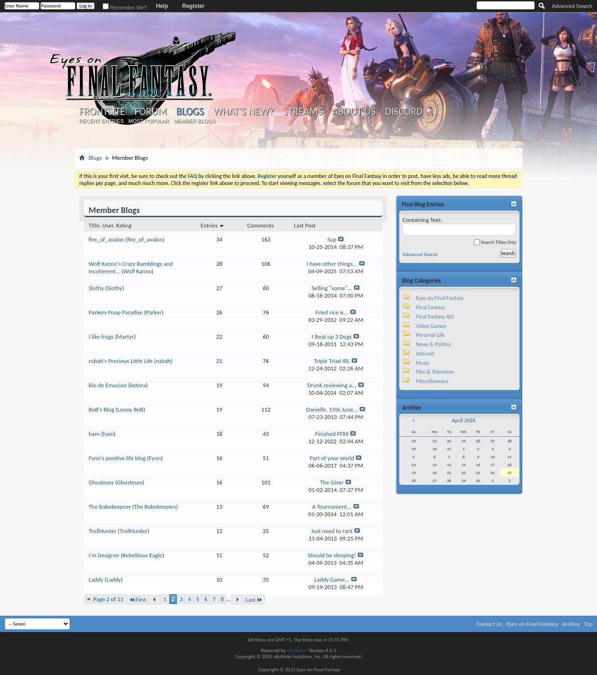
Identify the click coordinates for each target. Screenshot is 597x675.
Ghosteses (101, 482)
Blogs (190, 111)
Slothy (96, 287)
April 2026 (463, 420)
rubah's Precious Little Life (121, 360)
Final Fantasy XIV (435, 316)
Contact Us (489, 623)
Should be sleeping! (332, 555)
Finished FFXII (332, 433)
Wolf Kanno (137, 271)
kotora (138, 385)
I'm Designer (104, 555)
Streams (303, 112)
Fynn (155, 458)
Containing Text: (459, 225)
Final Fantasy (430, 307)
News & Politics (433, 344)
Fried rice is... (331, 312)
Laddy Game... (331, 579)
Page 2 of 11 (108, 599)
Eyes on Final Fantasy (440, 298)
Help (162, 6)
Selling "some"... (332, 287)
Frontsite (102, 112)
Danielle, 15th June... (332, 409)
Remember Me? (125, 7)
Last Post (305, 225)
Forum (150, 112)
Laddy (96, 579)
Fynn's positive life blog (117, 458)
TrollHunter (103, 530)
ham (94, 433)
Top (588, 623)
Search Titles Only (495, 242)
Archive (571, 623)
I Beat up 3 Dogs (332, 336)
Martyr (125, 336)
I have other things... (331, 263)
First (137, 599)
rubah (163, 360)
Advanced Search (572, 6)
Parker (154, 312)
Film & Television (435, 372)
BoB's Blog (101, 409)
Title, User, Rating (110, 225)
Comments (260, 225)
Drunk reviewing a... (331, 385)
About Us (353, 112)
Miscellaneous (432, 381)
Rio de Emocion (108, 385)
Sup (332, 239)
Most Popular (148, 121)
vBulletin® (297, 650)
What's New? (244, 112)
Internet (425, 353)
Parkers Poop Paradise (116, 312)
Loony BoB (131, 409)
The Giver (332, 482)
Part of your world (332, 458)
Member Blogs (194, 121)
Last (254, 599)
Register (193, 6)
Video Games (431, 326)
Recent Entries (101, 121)
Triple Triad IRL (332, 360)
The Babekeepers (110, 506)
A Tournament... (332, 506)
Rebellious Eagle (142, 555)
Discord (404, 112)
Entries (212, 225)
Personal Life (430, 335)
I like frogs (101, 336)
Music (423, 363)
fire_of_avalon (106, 239)
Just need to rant (331, 530)
